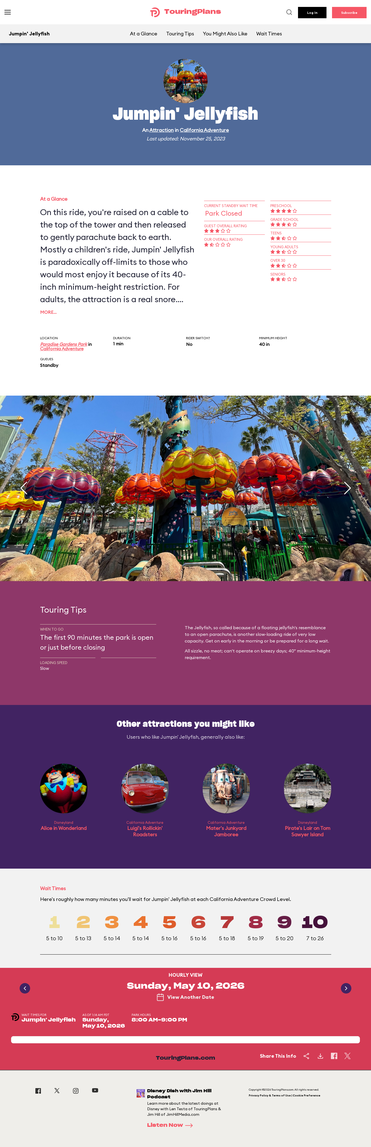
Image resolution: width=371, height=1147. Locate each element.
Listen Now (171, 1125)
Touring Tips (180, 33)
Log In (312, 13)
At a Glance (143, 33)
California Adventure (204, 130)
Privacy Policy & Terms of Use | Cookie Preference (284, 1095)
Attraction (161, 130)
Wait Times (269, 33)
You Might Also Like (225, 33)
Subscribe (349, 13)
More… (48, 312)
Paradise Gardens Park (63, 344)
